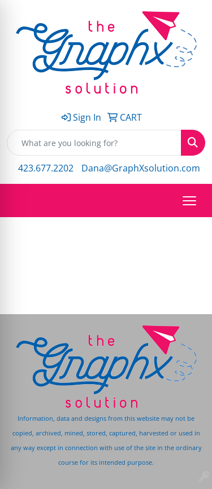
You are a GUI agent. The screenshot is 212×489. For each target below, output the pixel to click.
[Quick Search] (94, 143)
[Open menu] (189, 201)
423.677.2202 (45, 168)
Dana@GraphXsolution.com (140, 168)
